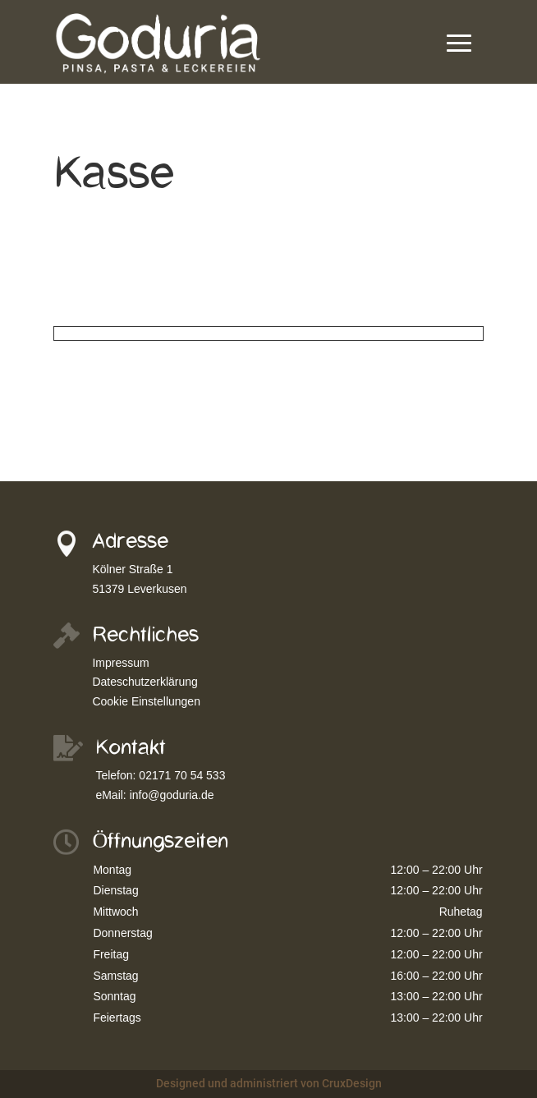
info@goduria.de (172, 795)
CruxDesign (352, 1083)
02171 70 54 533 (182, 775)
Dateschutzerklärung (144, 681)
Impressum (120, 662)
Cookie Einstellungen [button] (146, 701)
